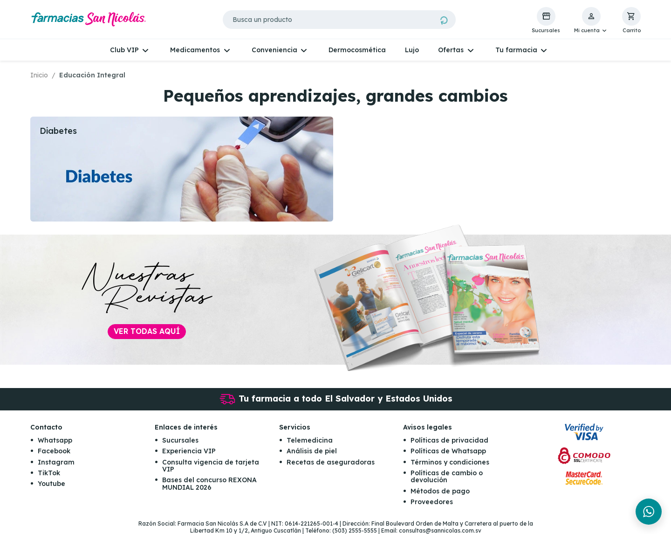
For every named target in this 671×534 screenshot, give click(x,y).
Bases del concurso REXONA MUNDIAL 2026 (209, 483)
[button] (591, 20)
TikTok (49, 473)
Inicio (39, 75)
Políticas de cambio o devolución (447, 476)
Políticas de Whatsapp (448, 451)
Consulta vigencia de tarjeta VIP (210, 465)
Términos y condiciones (450, 462)
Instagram (56, 462)
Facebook (54, 451)
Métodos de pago (440, 491)
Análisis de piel (312, 451)
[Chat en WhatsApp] (649, 512)
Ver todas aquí (147, 331)
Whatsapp (55, 440)
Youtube (51, 483)
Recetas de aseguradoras (331, 462)
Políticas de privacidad (449, 440)
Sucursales (180, 440)
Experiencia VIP (189, 451)
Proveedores (432, 502)
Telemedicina (310, 440)
